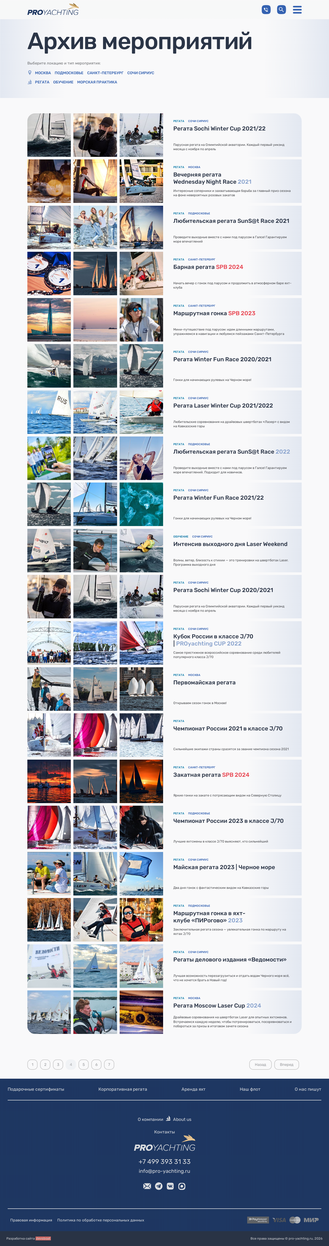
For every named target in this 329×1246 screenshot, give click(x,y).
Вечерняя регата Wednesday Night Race (213, 178)
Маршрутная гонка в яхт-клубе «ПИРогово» (210, 917)
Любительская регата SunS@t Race (232, 451)
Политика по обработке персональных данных (100, 1220)
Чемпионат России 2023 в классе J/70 (229, 820)
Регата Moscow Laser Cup (218, 1005)
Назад (260, 1064)
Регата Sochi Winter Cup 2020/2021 (223, 590)
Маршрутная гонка (215, 313)
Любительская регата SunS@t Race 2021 (231, 220)
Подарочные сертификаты (36, 1089)
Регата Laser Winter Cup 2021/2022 (223, 405)
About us (182, 1119)
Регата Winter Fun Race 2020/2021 (222, 359)
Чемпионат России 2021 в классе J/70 (228, 728)
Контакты (164, 1131)
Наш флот (250, 1089)
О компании (150, 1119)
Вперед (286, 1064)
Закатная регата (212, 774)
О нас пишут (308, 1089)
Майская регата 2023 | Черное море (224, 867)
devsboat (43, 1239)
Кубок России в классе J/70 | (214, 640)
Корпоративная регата (122, 1089)
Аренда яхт (193, 1089)
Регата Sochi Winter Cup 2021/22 (220, 128)
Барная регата (209, 267)
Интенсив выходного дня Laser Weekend (231, 544)
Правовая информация (31, 1220)
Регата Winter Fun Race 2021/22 (219, 497)
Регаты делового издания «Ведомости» (230, 959)
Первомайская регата (205, 682)
